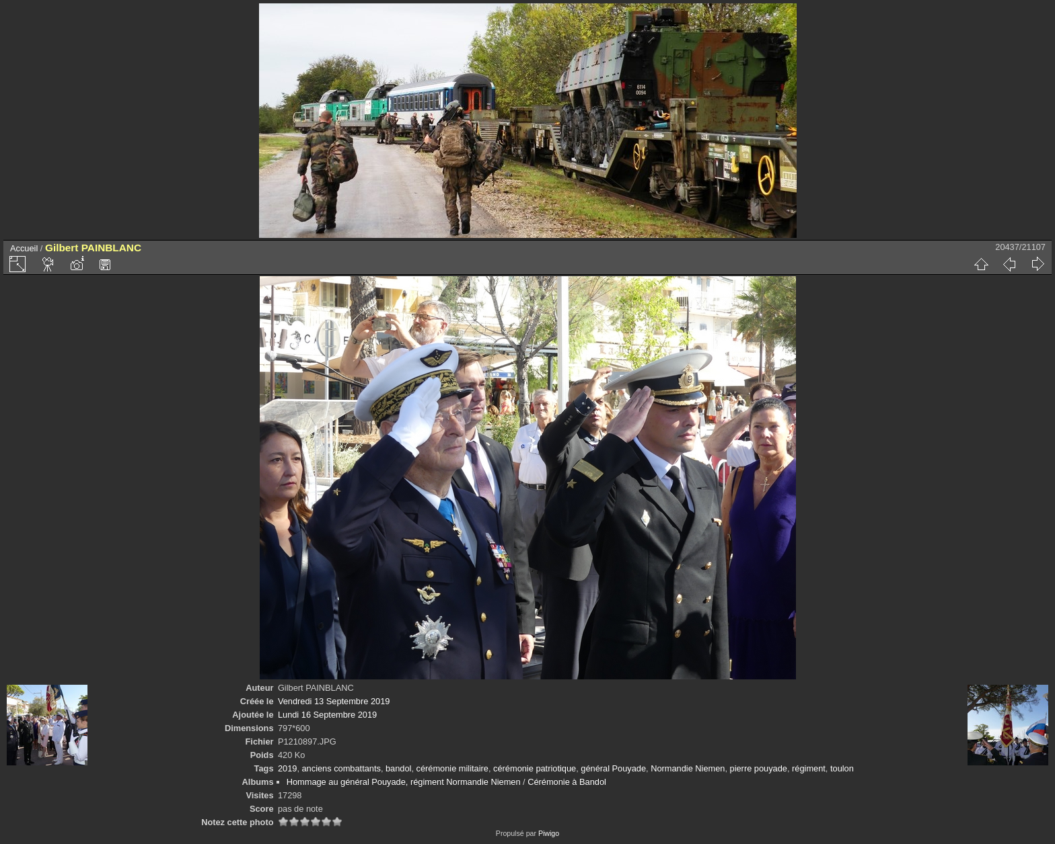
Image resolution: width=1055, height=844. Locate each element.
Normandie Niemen (688, 768)
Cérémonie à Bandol (567, 782)
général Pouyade (613, 768)
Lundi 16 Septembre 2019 (327, 715)
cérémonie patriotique (534, 768)
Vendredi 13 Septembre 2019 (334, 701)
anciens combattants (341, 768)
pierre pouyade (758, 768)
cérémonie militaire (452, 768)
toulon (842, 768)
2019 (287, 768)
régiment (809, 768)
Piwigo (548, 833)
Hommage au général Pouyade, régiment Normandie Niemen (404, 782)
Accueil (24, 248)
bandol (398, 768)
